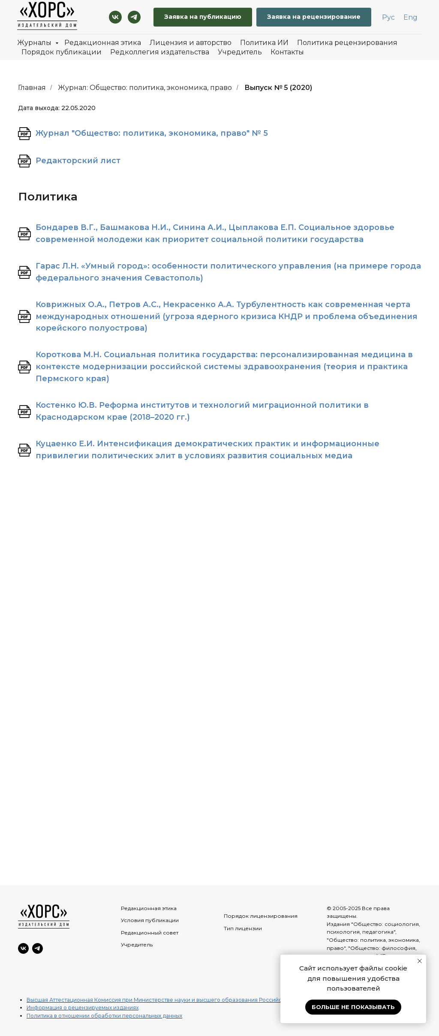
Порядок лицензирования (261, 916)
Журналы (35, 43)
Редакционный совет (149, 932)
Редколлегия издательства (159, 52)
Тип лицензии (243, 928)
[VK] (115, 17)
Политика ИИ (264, 43)
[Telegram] (134, 17)
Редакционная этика (102, 43)
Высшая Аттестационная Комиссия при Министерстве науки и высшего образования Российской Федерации (176, 1000)
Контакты (287, 52)
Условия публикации (150, 920)
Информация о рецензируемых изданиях (82, 1007)
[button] (313, 17)
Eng (410, 17)
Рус (388, 17)
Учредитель (240, 52)
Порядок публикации (61, 52)
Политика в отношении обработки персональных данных (104, 1015)
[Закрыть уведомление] (419, 961)
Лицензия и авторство (191, 43)
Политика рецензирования (347, 43)
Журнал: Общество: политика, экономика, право (145, 88)
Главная (32, 88)
